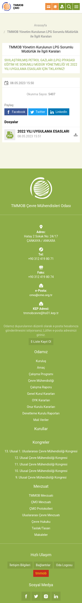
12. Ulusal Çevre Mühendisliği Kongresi (41, 458)
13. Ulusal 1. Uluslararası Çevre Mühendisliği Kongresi (41, 451)
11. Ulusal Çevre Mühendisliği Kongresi (41, 464)
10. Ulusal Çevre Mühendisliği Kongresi (41, 471)
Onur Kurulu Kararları (41, 407)
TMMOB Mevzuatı (41, 495)
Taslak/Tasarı (41, 528)
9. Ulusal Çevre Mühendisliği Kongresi (41, 477)
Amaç (41, 367)
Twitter (37, 112)
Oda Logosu (64, 565)
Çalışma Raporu (41, 387)
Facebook (16, 112)
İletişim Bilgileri (20, 565)
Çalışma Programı (41, 374)
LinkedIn (58, 112)
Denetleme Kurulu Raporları (41, 413)
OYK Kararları (41, 400)
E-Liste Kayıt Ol (41, 341)
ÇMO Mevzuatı (41, 502)
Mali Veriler (41, 420)
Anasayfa (40, 25)
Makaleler (41, 535)
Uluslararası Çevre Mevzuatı (41, 515)
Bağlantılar (43, 565)
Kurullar (41, 428)
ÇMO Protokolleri (41, 508)
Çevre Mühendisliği (41, 380)
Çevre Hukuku (40, 521)
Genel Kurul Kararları (41, 393)
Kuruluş (41, 361)
